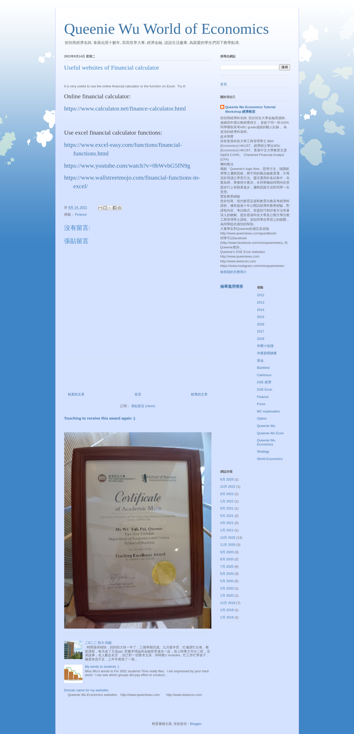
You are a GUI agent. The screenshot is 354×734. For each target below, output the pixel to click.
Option (262, 418)
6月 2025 (227, 479)
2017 (260, 331)
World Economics (270, 459)
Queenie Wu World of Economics (166, 28)
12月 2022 (227, 486)
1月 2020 (227, 595)
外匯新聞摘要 (267, 353)
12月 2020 (227, 537)
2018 (260, 339)
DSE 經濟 (264, 382)
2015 (260, 317)
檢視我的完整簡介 (233, 272)
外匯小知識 (265, 346)
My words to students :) (102, 666)
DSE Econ (264, 389)
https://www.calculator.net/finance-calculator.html (125, 108)
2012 (260, 295)
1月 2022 (227, 501)
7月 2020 (227, 566)
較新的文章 (76, 394)
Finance (81, 214)
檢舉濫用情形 (231, 286)
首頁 (137, 394)
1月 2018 (227, 617)
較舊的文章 (199, 394)
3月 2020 (227, 588)
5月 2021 (227, 516)
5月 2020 (227, 581)
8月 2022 (227, 494)
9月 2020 (227, 552)
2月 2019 (227, 610)
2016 (260, 324)
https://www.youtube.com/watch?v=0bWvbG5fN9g (127, 165)
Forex (261, 404)
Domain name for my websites (86, 690)
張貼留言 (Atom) (143, 406)
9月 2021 (227, 508)
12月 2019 (227, 603)
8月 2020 (227, 559)
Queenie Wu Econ (270, 433)
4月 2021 (227, 523)
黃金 (260, 360)
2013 (260, 302)
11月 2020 (227, 545)
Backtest (263, 368)
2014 (260, 310)
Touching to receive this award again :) (99, 418)
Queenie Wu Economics (266, 442)
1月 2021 (227, 530)
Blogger (195, 724)
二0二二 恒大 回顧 (98, 643)
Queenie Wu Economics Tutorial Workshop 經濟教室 (250, 109)
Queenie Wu (266, 426)
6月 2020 (227, 574)
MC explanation (268, 411)
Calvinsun (264, 375)
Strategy (263, 451)
